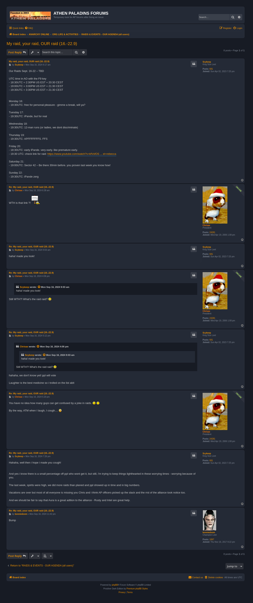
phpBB (115, 585)
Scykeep (207, 62)
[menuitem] (29, 28)
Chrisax (206, 225)
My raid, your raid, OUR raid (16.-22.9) (42, 43)
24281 (212, 232)
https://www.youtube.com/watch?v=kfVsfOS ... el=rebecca (81, 153)
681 (211, 69)
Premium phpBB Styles (137, 589)
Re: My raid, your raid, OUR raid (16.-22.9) (31, 187)
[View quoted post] (39, 287)
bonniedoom (209, 532)
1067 (211, 539)
